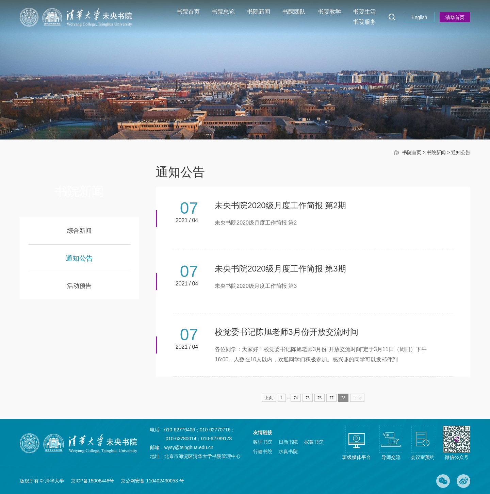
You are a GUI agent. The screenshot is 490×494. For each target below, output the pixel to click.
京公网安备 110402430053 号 (152, 480)
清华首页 (454, 17)
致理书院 (262, 442)
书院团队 (294, 12)
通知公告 (460, 152)
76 (319, 397)
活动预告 (79, 285)
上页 (269, 397)
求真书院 (288, 451)
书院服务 (364, 22)
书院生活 (364, 12)
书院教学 (329, 12)
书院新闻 (258, 12)
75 (308, 397)
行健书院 (262, 451)
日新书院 (288, 442)
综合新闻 (79, 230)
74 (296, 397)
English (419, 17)
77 (331, 397)
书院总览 (223, 12)
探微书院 (313, 442)
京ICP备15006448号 (92, 480)
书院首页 (188, 12)
